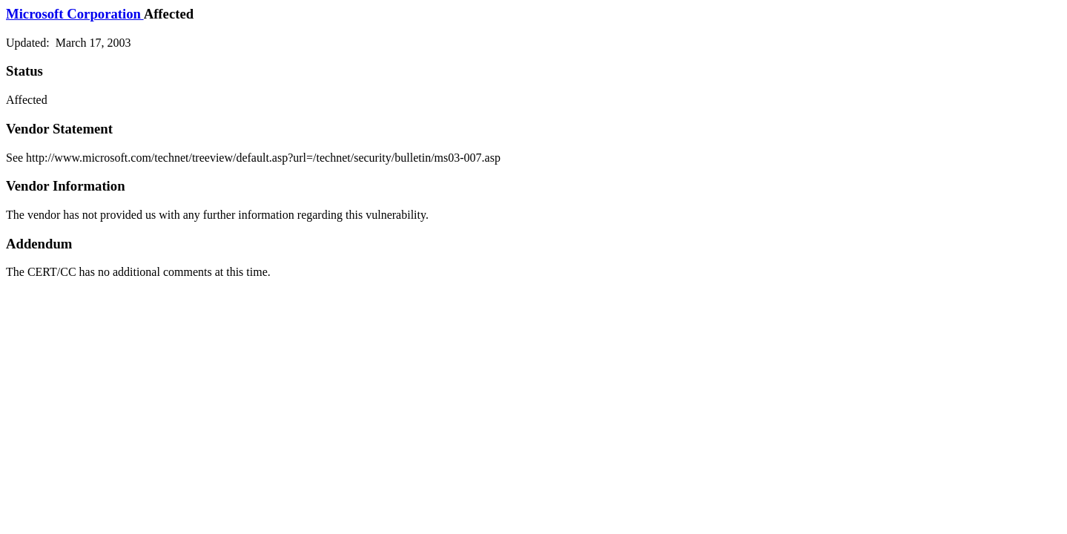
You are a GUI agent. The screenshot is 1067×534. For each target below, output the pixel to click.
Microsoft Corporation (75, 14)
